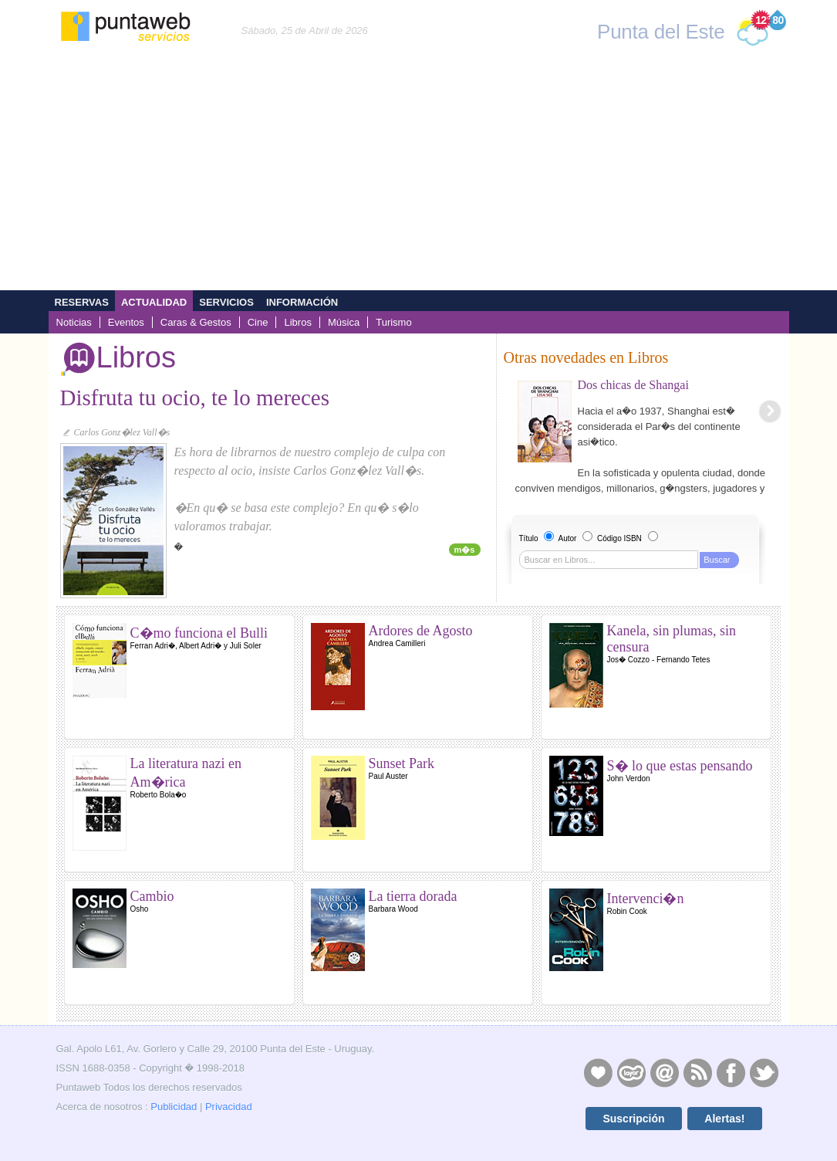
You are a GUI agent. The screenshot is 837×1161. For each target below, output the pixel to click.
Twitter (763, 1072)
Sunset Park (402, 763)
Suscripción (633, 1118)
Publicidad (173, 1106)
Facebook (730, 1072)
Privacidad (228, 1106)
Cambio (152, 896)
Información (302, 302)
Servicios (226, 302)
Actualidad (154, 302)
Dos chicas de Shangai (633, 384)
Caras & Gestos (195, 322)
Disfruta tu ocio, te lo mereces (195, 397)
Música (343, 322)
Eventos (126, 322)
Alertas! (724, 1118)
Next (769, 410)
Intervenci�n (645, 898)
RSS (697, 1072)
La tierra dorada (413, 896)
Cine (258, 322)
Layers (631, 1072)
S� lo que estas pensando (680, 765)
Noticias (74, 322)
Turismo (394, 322)
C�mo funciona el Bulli (199, 633)
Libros (297, 322)
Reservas (82, 302)
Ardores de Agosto (421, 630)
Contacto (664, 1072)
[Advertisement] (418, 174)
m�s (464, 549)
